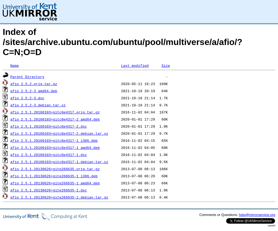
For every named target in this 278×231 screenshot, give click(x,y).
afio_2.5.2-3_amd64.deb (33, 90)
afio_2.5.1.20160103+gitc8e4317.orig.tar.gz (55, 112)
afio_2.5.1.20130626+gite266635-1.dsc (48, 190)
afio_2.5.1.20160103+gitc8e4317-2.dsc (48, 126)
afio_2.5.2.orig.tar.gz (33, 83)
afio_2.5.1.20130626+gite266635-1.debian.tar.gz (59, 197)
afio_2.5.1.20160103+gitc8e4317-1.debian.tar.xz (59, 161)
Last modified (134, 65)
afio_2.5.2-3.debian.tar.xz (38, 105)
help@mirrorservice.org (257, 215)
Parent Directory (27, 76)
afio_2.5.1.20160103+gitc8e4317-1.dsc (48, 154)
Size (166, 65)
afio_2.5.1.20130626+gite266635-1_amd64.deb (55, 183)
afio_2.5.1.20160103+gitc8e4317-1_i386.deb (54, 140)
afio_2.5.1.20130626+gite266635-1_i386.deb (54, 175)
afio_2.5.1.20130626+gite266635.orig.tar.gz (55, 168)
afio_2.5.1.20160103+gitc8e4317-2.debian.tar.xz (59, 133)
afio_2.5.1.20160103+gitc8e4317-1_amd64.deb (55, 147)
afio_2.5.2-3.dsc (27, 97)
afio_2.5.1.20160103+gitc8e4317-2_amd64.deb (55, 119)
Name (14, 65)
